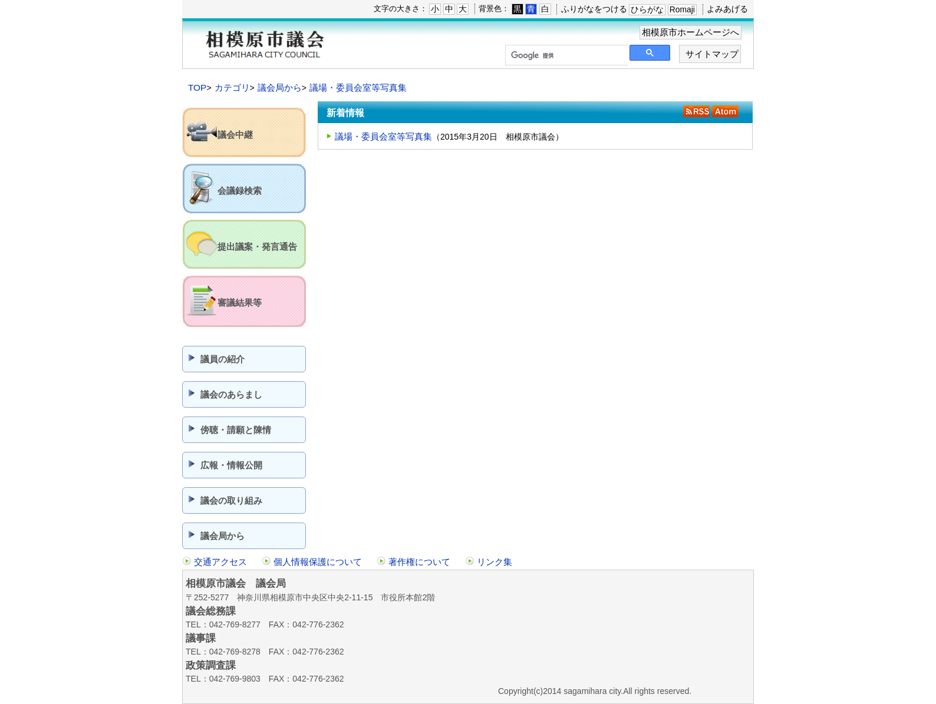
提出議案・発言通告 (257, 247)
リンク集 (494, 562)
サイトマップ (712, 54)
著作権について (419, 562)
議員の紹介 (222, 359)
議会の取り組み (231, 500)
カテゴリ (232, 87)
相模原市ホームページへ (690, 32)
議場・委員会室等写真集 (358, 87)
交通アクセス (220, 562)
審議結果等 (239, 303)
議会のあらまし (231, 394)
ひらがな (647, 9)
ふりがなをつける (594, 9)
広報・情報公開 (231, 465)
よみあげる (727, 9)
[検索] (566, 55)
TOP (197, 87)
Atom (725, 111)
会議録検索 (239, 191)
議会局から (280, 87)
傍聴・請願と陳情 (235, 430)
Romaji (682, 9)
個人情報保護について (317, 562)
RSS (696, 111)
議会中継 (235, 135)
